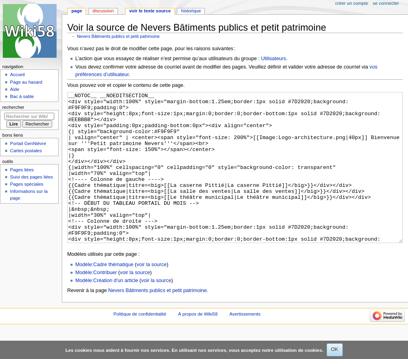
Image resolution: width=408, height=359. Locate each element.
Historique (191, 10)
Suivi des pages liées (31, 177)
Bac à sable (22, 96)
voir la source (152, 294)
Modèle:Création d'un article (106, 310)
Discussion (103, 10)
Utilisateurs (273, 58)
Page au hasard (26, 82)
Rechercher (13, 107)
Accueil (17, 74)
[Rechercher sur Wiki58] (29, 116)
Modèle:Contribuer (96, 302)
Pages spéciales (26, 184)
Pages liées (21, 169)
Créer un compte (351, 3)
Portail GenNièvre (28, 143)
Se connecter (386, 3)
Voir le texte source (150, 10)
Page (76, 10)
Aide (14, 89)
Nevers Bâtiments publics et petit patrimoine (118, 36)
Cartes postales (26, 150)
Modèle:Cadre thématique (104, 294)
